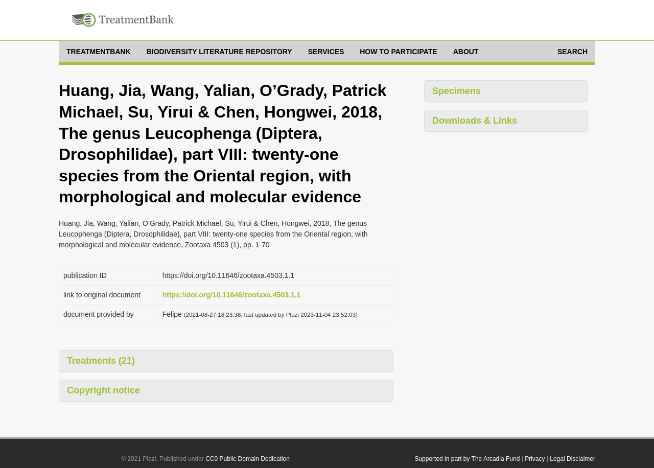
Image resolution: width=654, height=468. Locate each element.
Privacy (535, 458)
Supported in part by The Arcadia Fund (467, 458)
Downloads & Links (474, 120)
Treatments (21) (101, 361)
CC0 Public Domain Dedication (247, 458)
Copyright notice (103, 390)
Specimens (456, 91)
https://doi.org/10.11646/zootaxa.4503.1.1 (231, 295)
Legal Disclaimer (572, 458)
